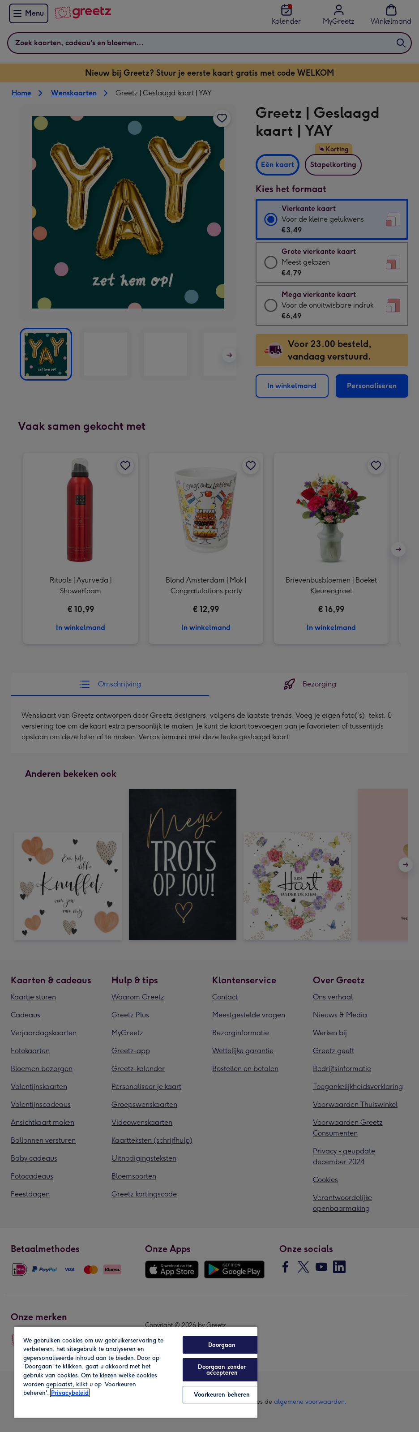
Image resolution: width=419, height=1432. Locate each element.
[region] (135, 1372)
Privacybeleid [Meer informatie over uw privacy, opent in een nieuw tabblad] (70, 1392)
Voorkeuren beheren (222, 1394)
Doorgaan (221, 1345)
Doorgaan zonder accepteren (222, 1369)
